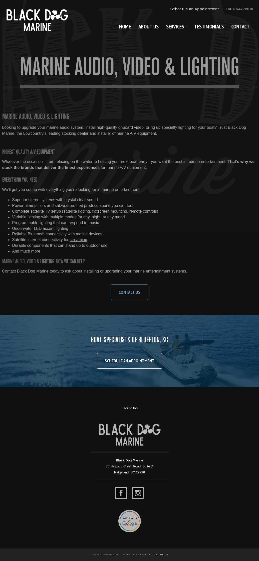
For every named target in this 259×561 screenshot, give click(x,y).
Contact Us (129, 292)
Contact (240, 26)
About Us (148, 26)
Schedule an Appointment (194, 8)
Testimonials (209, 26)
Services (175, 26)
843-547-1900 (239, 8)
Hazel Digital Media (154, 555)
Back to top (129, 408)
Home (125, 26)
